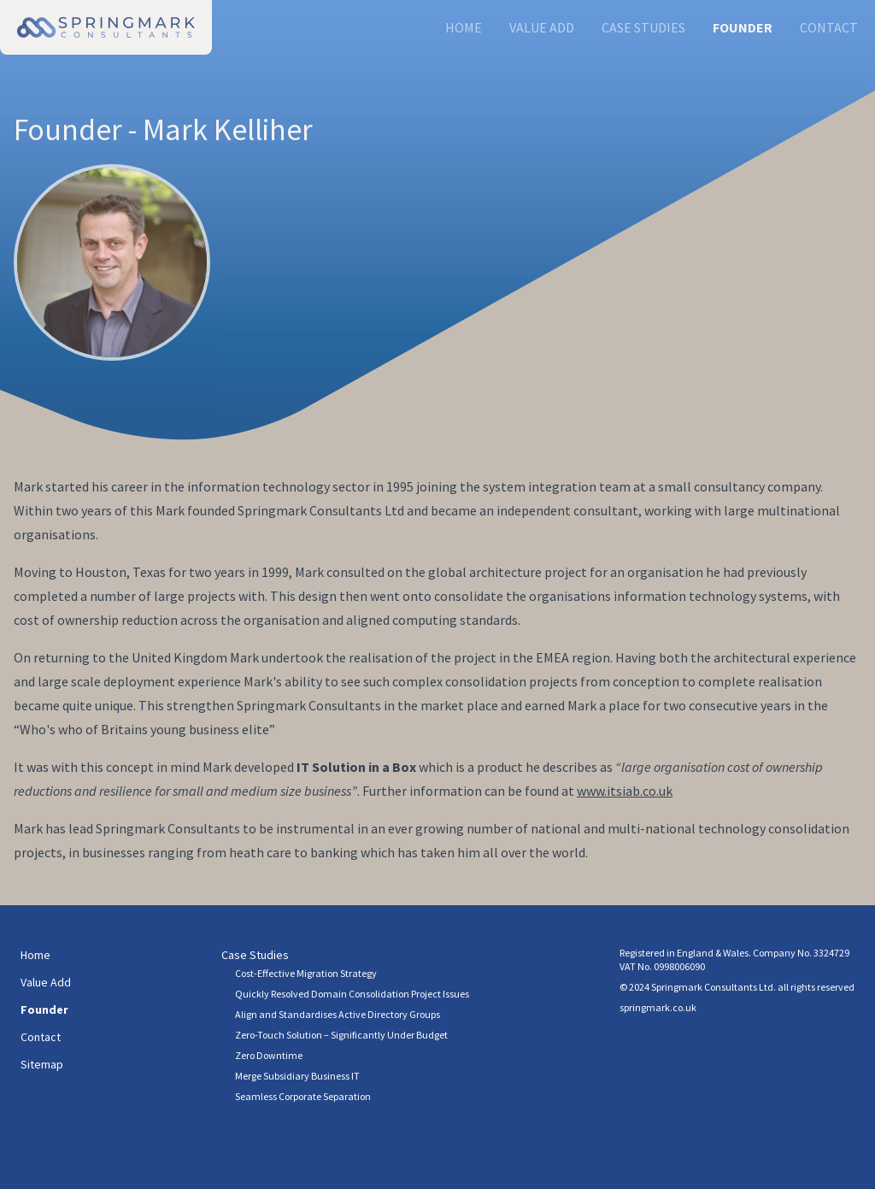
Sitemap (42, 1064)
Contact (829, 27)
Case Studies (643, 27)
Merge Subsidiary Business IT (297, 1075)
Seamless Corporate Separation (303, 1096)
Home (463, 27)
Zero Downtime (268, 1055)
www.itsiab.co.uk (624, 790)
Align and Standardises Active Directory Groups (337, 1014)
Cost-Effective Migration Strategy (306, 973)
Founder (742, 27)
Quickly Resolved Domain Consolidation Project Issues (352, 993)
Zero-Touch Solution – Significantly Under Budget (341, 1034)
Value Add (541, 27)
